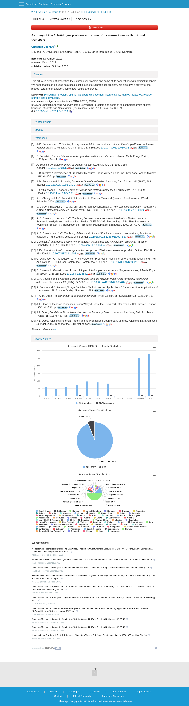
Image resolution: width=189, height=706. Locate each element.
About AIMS (33, 691)
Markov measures (132, 94)
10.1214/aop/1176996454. (94, 245)
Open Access (144, 691)
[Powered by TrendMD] (46, 648)
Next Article (83, 19)
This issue (39, 19)
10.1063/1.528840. (81, 273)
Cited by (38, 130)
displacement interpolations (104, 94)
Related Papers (42, 122)
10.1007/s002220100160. (134, 210)
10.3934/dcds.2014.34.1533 (96, 12)
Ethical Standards (82, 696)
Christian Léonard (42, 46)
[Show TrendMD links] (155, 648)
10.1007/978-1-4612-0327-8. (127, 262)
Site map (63, 701)
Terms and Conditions (112, 696)
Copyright (74, 691)
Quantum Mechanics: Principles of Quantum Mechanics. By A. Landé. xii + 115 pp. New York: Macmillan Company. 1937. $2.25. (92, 567)
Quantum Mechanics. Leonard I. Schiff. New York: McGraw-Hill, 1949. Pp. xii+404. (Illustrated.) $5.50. (80, 619)
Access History (42, 338)
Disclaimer (95, 691)
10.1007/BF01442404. (67, 253)
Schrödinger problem (55, 94)
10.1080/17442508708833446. (112, 282)
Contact (58, 696)
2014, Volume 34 (41, 12)
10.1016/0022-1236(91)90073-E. (111, 236)
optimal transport (78, 94)
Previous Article (59, 19)
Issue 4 (56, 12)
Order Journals (118, 691)
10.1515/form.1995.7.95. (64, 193)
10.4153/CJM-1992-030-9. (65, 184)
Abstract (38, 74)
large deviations (50, 97)
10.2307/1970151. (60, 168)
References (40, 138)
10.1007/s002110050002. (119, 147)
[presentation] (49, 241)
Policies (54, 691)
